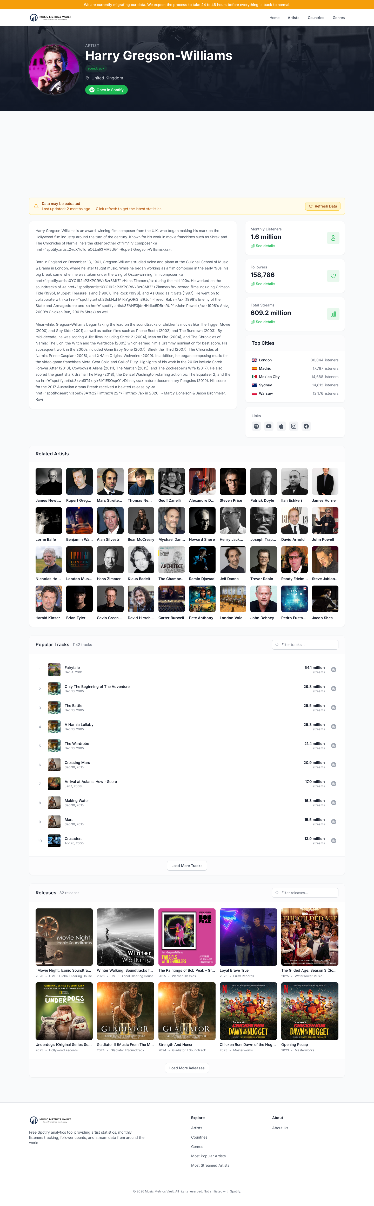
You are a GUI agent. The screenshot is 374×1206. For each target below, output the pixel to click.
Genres (339, 17)
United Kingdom (107, 77)
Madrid (265, 368)
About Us (280, 1128)
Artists (293, 17)
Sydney (265, 385)
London (265, 360)
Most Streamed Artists (210, 1165)
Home (274, 17)
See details (263, 245)
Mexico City (269, 376)
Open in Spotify (106, 89)
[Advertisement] (187, 150)
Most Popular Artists (208, 1156)
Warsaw (266, 393)
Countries (316, 17)
